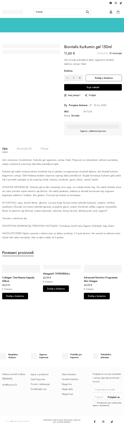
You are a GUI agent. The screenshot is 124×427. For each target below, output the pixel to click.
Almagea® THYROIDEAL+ (56, 273)
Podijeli (92, 95)
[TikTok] (121, 3)
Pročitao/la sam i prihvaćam (107, 404)
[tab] (5, 149)
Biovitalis (75, 115)
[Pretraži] (87, 12)
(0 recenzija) (115, 53)
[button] (15, 296)
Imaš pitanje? (74, 95)
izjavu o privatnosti (101, 405)
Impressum (7, 378)
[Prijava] (111, 12)
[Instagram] (116, 3)
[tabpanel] (62, 199)
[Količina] (73, 78)
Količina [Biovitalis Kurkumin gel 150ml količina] (68, 71)
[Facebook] (110, 3)
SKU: (66, 111)
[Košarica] (118, 12)
